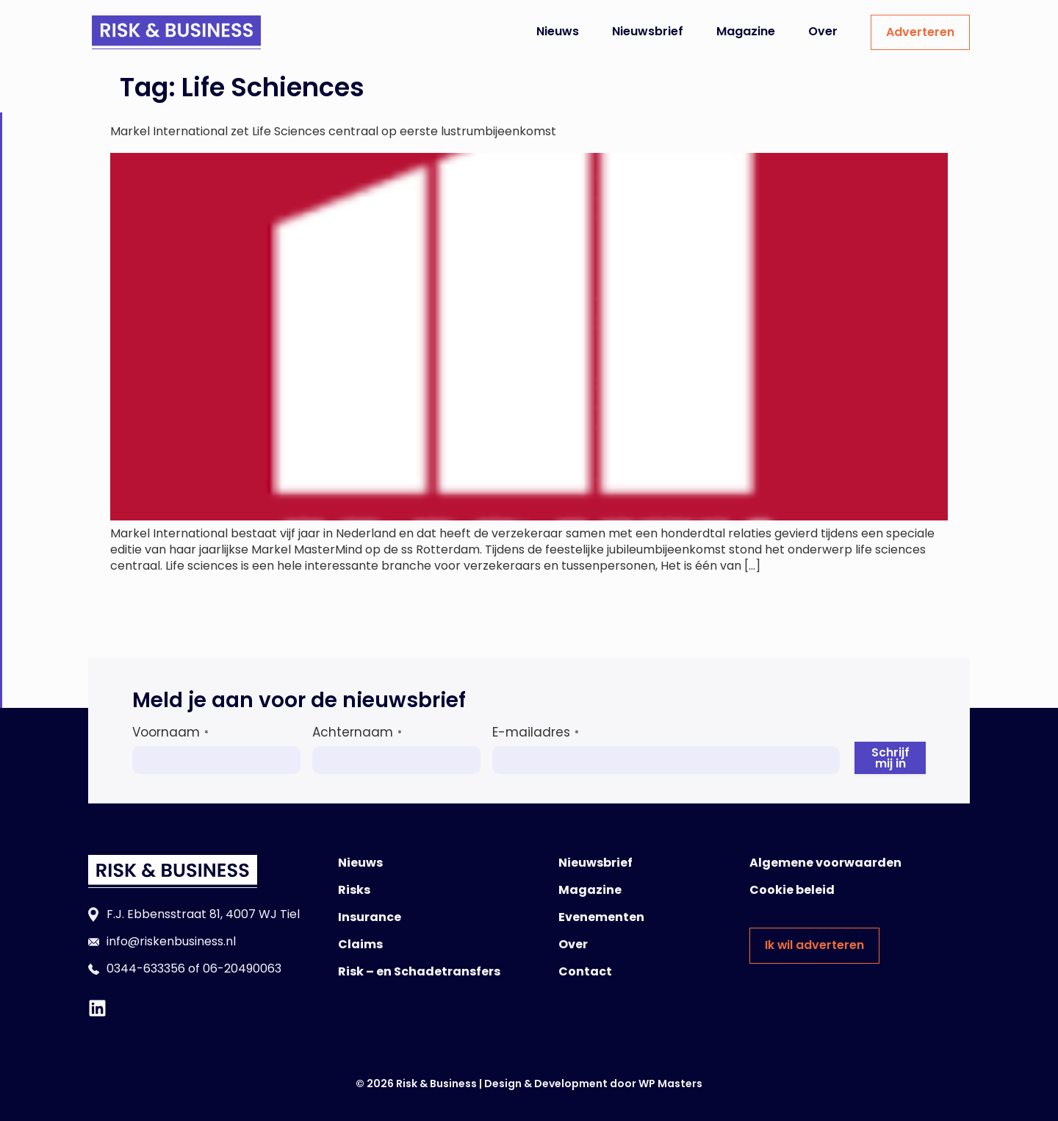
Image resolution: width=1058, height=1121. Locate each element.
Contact (585, 971)
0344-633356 (146, 968)
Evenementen (601, 917)
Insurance (369, 917)
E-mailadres (535, 732)
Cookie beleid (792, 889)
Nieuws (557, 31)
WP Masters (670, 1083)
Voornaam (170, 732)
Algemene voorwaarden (825, 862)
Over (823, 31)
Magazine (745, 31)
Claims (360, 944)
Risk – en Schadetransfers (419, 971)
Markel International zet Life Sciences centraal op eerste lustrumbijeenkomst (333, 131)
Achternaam (357, 732)
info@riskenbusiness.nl (171, 941)
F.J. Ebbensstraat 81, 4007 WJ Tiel (203, 914)
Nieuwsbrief (647, 31)
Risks (354, 889)
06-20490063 (242, 968)
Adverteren (920, 32)
